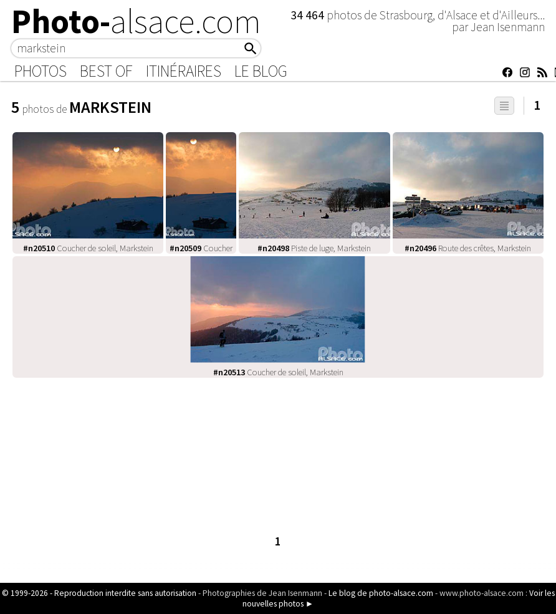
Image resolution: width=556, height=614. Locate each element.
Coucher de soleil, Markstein (88, 248)
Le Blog (260, 71)
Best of (106, 71)
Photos (40, 71)
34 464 (308, 14)
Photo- (136, 21)
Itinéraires (183, 71)
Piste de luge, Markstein (314, 248)
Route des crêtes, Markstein (468, 248)
